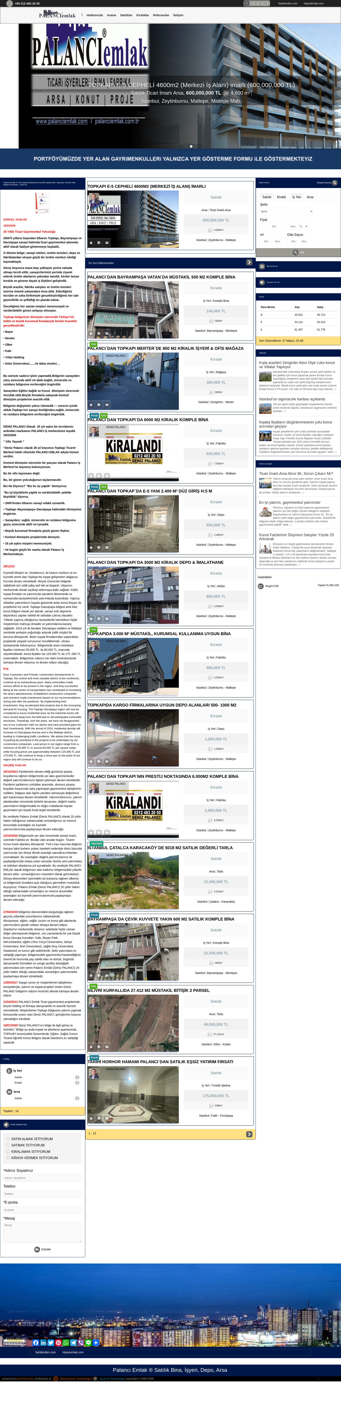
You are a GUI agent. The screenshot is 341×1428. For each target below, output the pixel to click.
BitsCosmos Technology (73, 1378)
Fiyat (263, 220)
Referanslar (161, 15)
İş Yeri (14, 1071)
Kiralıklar (142, 15)
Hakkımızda (95, 15)
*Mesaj (9, 1218)
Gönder (42, 1250)
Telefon (9, 1187)
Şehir (264, 204)
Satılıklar (126, 15)
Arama (111, 15)
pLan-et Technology (110, 1378)
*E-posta (10, 1202)
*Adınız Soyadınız (18, 1171)
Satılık (47, 1077)
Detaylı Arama (327, 182)
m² (262, 234)
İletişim (178, 15)
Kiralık (47, 1083)
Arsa (13, 1092)
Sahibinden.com (288, 3)
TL (253, 3)
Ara (298, 252)
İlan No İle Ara (272, 266)
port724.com (26, 1378)
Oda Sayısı (295, 234)
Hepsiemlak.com (313, 3)
